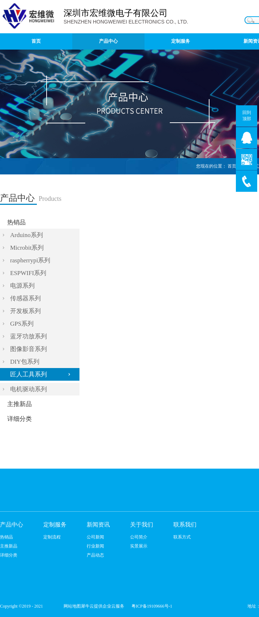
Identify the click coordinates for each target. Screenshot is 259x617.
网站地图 (71, 606)
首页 (36, 41)
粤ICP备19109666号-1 (151, 606)
